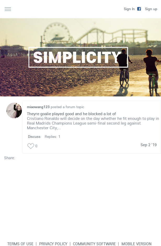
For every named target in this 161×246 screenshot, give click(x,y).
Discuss (34, 136)
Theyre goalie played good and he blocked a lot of (71, 113)
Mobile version (137, 243)
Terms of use (20, 243)
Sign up (151, 9)
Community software (94, 243)
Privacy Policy (53, 243)
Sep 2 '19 (149, 145)
